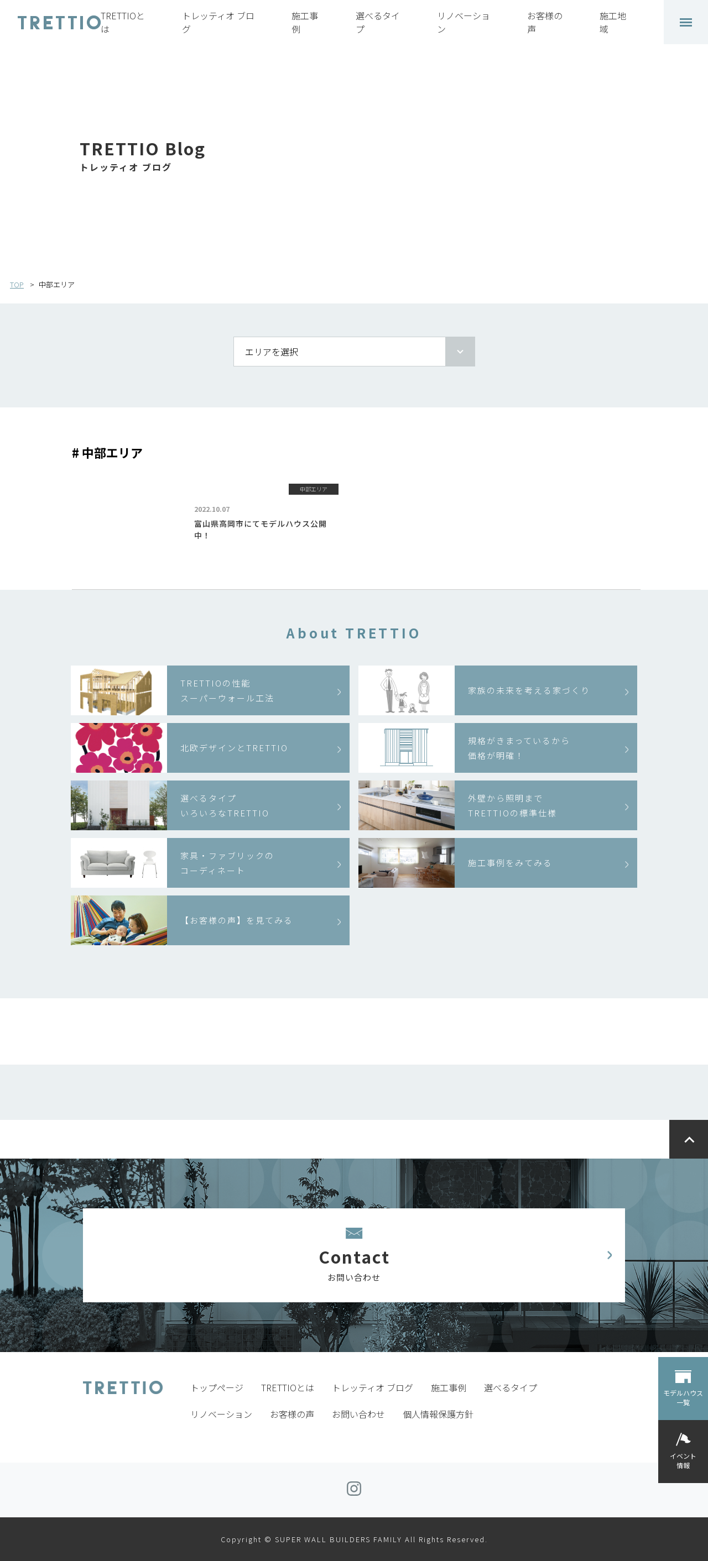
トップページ (216, 1387)
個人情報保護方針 (438, 1414)
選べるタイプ (510, 1387)
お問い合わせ (358, 1414)
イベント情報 (683, 1460)
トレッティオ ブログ (372, 1387)
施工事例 (448, 1387)
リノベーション (221, 1414)
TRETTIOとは (287, 1387)
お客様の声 (292, 1414)
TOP (17, 284)
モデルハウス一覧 (683, 1397)
